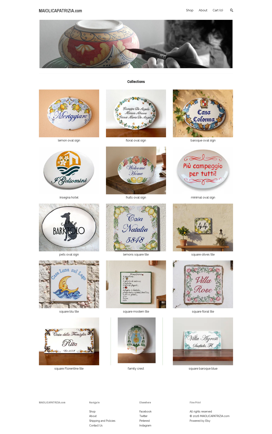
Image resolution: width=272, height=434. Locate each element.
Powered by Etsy (200, 420)
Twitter (143, 416)
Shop (189, 10)
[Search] (231, 11)
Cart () (218, 10)
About (203, 10)
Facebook (145, 411)
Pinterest (144, 420)
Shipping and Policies (102, 420)
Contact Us (96, 425)
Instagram (145, 425)
